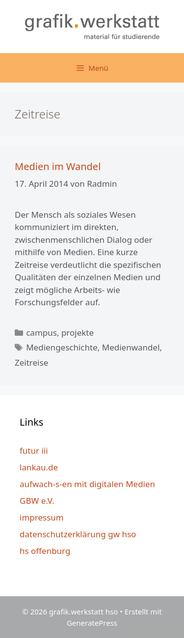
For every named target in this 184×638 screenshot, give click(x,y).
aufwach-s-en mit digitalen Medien (87, 484)
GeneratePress (92, 623)
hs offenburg (45, 550)
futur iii (34, 450)
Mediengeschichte (62, 347)
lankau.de (39, 467)
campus (41, 332)
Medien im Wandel (58, 166)
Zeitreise (31, 362)
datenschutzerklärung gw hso (78, 534)
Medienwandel (131, 347)
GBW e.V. (37, 500)
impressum (42, 517)
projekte (77, 332)
